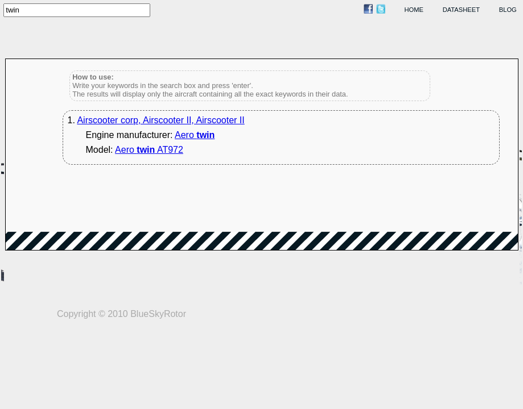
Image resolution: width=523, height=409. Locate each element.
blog (508, 9)
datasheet (461, 9)
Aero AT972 (149, 150)
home (414, 9)
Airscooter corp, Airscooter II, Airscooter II (160, 120)
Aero (195, 135)
